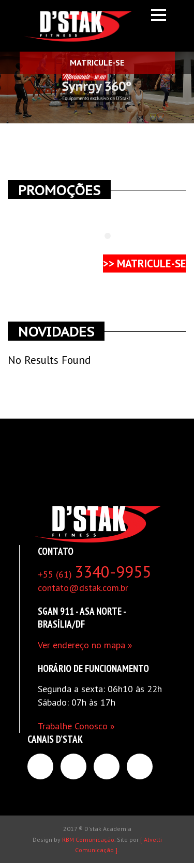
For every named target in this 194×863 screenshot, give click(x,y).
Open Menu (158, 15)
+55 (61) (94, 574)
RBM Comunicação (88, 839)
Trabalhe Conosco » (76, 726)
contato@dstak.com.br (83, 588)
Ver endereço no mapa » (85, 645)
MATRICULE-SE (97, 62)
